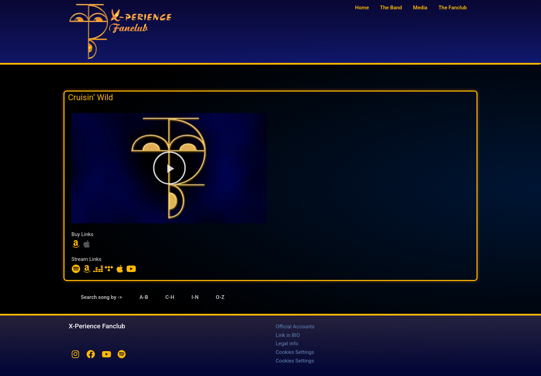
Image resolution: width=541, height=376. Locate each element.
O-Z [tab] (220, 297)
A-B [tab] (143, 297)
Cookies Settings (295, 351)
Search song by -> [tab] (101, 297)
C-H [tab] (169, 297)
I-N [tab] (194, 297)
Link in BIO (288, 335)
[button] (169, 168)
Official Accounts (295, 326)
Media (420, 7)
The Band (391, 7)
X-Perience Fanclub (97, 326)
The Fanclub (453, 7)
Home (362, 7)
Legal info (287, 343)
